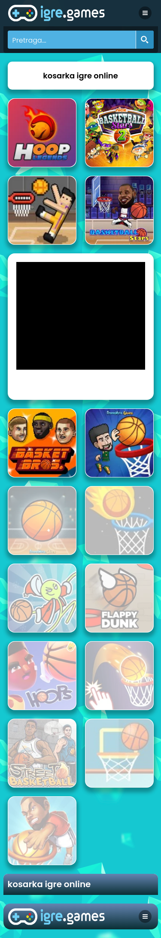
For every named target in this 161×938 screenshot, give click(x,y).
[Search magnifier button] (145, 40)
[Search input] (72, 39)
